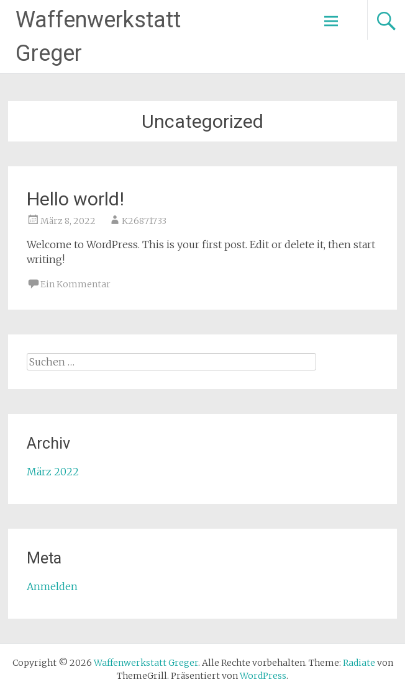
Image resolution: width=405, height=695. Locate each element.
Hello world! (75, 199)
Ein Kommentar (75, 284)
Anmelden (52, 586)
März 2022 (53, 471)
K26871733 (144, 220)
